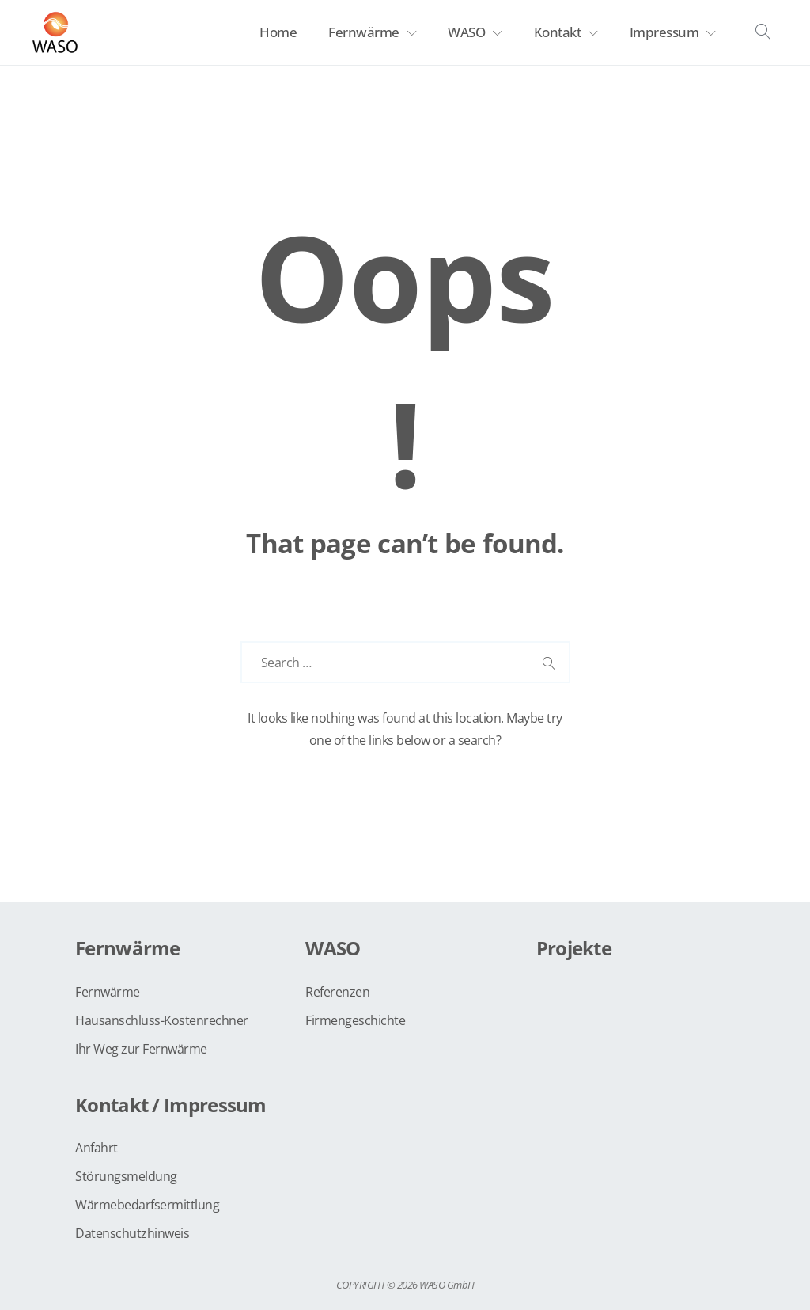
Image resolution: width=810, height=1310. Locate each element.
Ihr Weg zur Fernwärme (141, 1048)
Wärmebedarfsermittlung (147, 1204)
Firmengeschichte (355, 1020)
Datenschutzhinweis (132, 1233)
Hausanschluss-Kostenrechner (161, 1020)
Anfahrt (96, 1147)
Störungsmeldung (126, 1176)
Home (278, 32)
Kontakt (557, 32)
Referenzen (337, 992)
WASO (466, 32)
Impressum (664, 32)
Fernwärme (363, 32)
